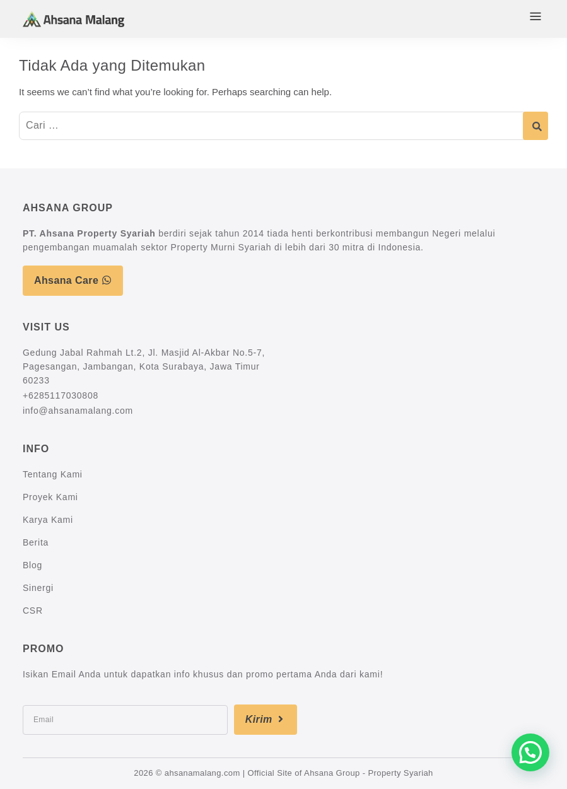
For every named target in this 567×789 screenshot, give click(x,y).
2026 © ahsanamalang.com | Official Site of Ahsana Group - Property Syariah (283, 773)
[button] (530, 752)
